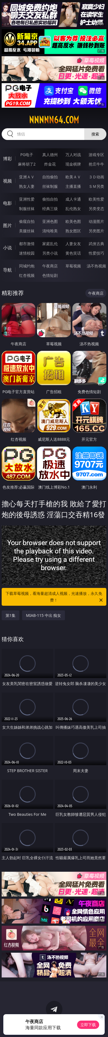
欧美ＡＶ (73, 176)
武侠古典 (96, 243)
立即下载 (88, 1024)
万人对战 (73, 154)
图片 (7, 225)
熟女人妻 (27, 186)
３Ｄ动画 (96, 176)
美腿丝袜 (27, 230)
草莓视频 (73, 266)
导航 (7, 270)
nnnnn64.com (54, 119)
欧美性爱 (96, 199)
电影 (7, 203)
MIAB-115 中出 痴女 (43, 615)
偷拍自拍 (50, 199)
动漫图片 (96, 221)
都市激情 (27, 243)
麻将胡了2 (27, 164)
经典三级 (50, 208)
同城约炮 (27, 266)
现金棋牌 (73, 164)
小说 (7, 248)
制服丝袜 (27, 208)
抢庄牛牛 (96, 164)
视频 (7, 181)
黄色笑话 (73, 253)
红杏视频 (27, 275)
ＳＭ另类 (96, 186)
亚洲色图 (50, 221)
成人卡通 (73, 199)
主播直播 (73, 186)
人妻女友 (73, 243)
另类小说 (50, 253)
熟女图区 (73, 230)
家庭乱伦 (50, 243)
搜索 (95, 134)
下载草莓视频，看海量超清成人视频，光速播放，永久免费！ (55, 597)
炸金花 (50, 164)
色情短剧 (50, 275)
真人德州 (50, 154)
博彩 (7, 159)
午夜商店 (50, 266)
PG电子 (26, 154)
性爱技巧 (96, 253)
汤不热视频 (96, 266)
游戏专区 (96, 154)
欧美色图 (73, 221)
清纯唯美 (50, 230)
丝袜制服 (50, 186)
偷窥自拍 (27, 221)
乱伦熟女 (73, 208)
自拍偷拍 (50, 176)
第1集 (10, 615)
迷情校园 (27, 253)
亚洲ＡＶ (27, 176)
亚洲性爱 (27, 199)
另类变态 (96, 208)
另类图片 (96, 230)
